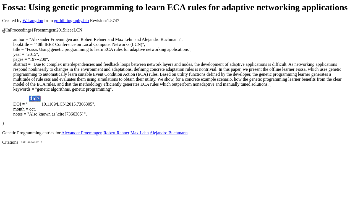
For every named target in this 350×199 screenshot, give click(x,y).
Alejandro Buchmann (168, 132)
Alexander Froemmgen (81, 132)
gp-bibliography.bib (71, 20)
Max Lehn (139, 132)
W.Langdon (32, 20)
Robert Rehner (116, 132)
